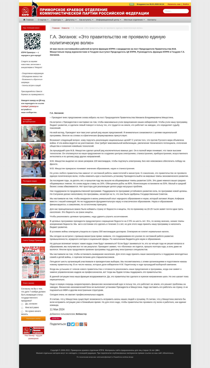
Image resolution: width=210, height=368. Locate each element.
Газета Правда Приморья (33, 240)
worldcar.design (127, 357)
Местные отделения (134, 20)
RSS (131, 4)
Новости (65, 28)
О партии (43, 20)
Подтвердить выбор (33, 318)
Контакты (152, 20)
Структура (57, 20)
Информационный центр (108, 20)
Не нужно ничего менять (31, 312)
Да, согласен (31, 304)
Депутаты (71, 20)
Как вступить (86, 20)
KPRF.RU (55, 319)
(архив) (31, 283)
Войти (186, 4)
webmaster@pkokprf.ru (105, 357)
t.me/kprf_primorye (29, 106)
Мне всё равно (32, 307)
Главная (28, 20)
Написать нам (174, 4)
